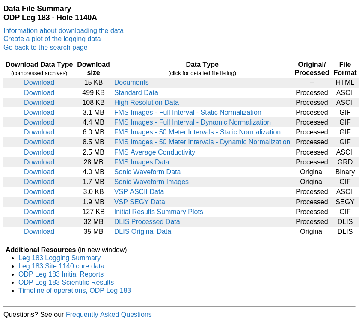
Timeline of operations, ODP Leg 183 (74, 290)
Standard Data (136, 92)
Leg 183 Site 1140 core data (61, 266)
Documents (131, 82)
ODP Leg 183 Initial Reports (61, 274)
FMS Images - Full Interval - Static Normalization (187, 112)
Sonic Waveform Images (151, 181)
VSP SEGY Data (139, 202)
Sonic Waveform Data (147, 172)
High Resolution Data (146, 102)
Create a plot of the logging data (52, 38)
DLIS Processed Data (147, 221)
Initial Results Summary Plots (158, 211)
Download (39, 82)
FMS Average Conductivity (154, 152)
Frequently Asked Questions (109, 314)
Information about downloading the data (63, 30)
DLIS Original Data (142, 231)
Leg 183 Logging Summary (59, 258)
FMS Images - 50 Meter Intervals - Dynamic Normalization (202, 142)
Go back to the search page (45, 47)
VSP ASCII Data (139, 191)
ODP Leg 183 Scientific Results (66, 282)
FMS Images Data (141, 162)
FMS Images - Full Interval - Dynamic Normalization (192, 122)
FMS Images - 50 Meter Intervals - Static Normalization (197, 132)
